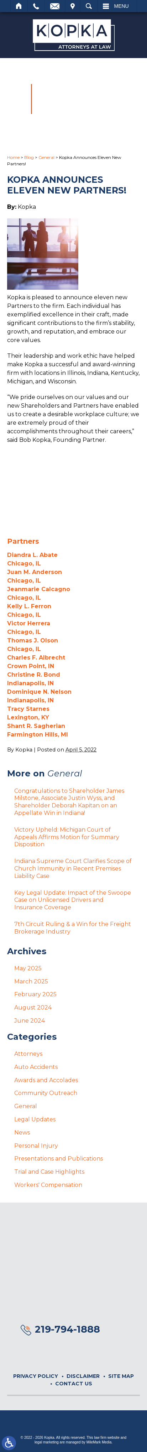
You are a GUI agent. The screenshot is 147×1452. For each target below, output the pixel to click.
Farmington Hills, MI (37, 734)
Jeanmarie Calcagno (38, 589)
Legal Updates (35, 1119)
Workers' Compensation (48, 1185)
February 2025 (35, 994)
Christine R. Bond (33, 674)
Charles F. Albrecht (36, 657)
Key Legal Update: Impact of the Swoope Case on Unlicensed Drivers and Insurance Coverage (72, 900)
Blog (29, 157)
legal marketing (47, 1442)
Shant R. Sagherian (36, 726)
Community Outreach (45, 1093)
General (46, 157)
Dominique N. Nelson (39, 691)
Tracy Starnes (28, 709)
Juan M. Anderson (34, 572)
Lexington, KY (28, 717)
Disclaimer (83, 1376)
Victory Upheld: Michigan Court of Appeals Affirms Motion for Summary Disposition (66, 837)
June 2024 (29, 1020)
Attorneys (28, 1053)
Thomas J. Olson (32, 640)
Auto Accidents (36, 1067)
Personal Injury (36, 1145)
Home (19, 6)
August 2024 (33, 1007)
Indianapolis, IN (30, 683)
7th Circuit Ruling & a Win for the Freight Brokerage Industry (72, 928)
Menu (121, 6)
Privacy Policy (35, 1376)
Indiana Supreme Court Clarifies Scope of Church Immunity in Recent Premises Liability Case (73, 868)
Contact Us (73, 1383)
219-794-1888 (67, 1329)
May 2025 (28, 968)
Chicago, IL (24, 563)
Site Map (121, 1376)
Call (36, 6)
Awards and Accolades (46, 1080)
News (22, 1132)
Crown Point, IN (30, 666)
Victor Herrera (28, 623)
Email (55, 6)
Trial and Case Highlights (49, 1171)
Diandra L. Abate (32, 555)
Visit (72, 6)
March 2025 (31, 981)
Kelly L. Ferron (29, 606)
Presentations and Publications (58, 1158)
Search (88, 6)
